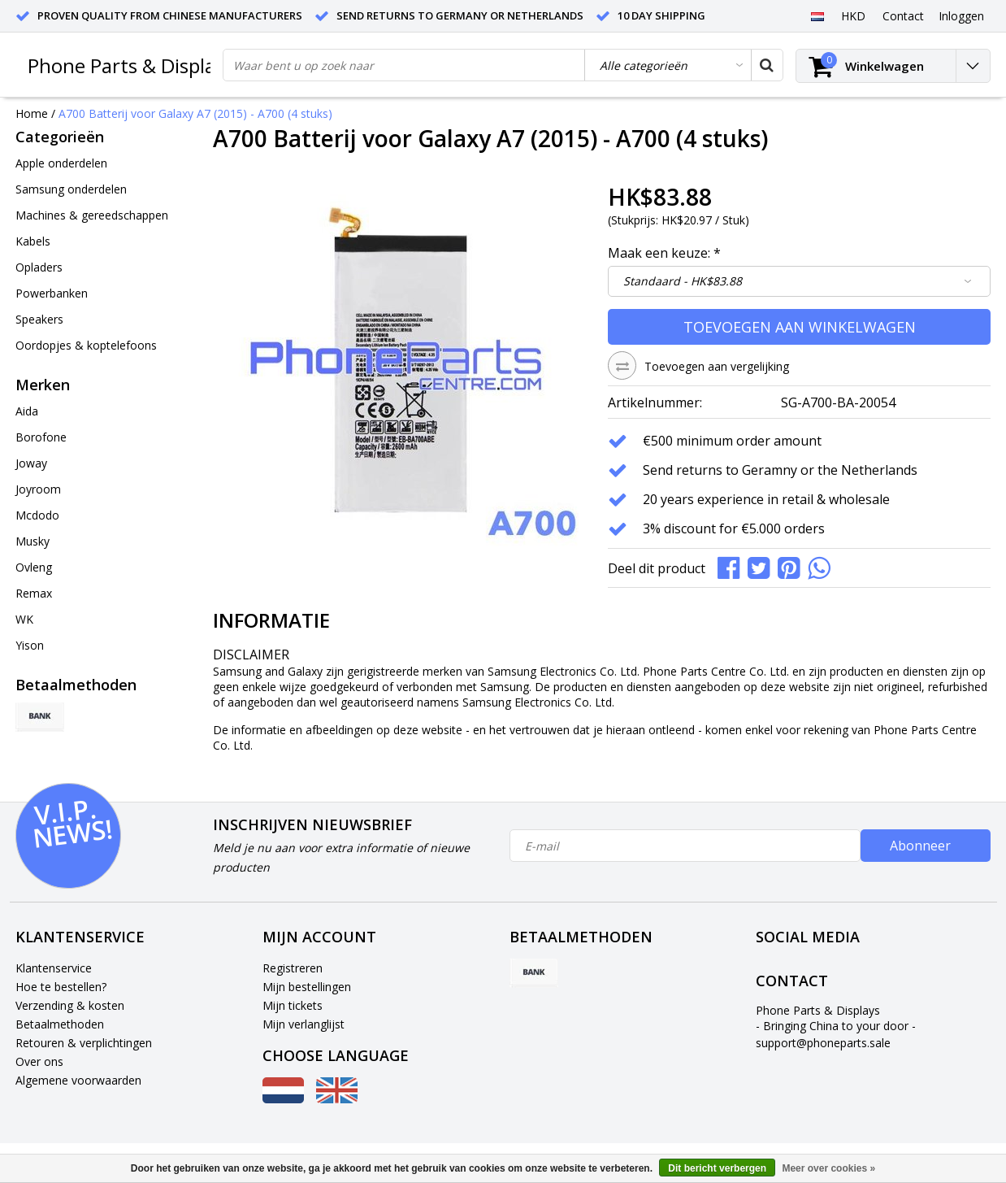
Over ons (39, 1061)
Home (31, 113)
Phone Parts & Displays (131, 65)
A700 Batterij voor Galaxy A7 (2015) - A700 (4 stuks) (195, 113)
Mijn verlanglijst (303, 1024)
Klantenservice (53, 968)
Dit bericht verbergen (717, 1168)
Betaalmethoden (59, 1024)
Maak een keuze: (664, 253)
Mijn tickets (292, 1005)
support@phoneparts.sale (823, 1042)
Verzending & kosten (69, 1005)
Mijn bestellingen (306, 986)
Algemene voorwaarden (78, 1080)
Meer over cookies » (828, 1168)
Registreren (292, 968)
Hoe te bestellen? (60, 986)
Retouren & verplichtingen (83, 1042)
